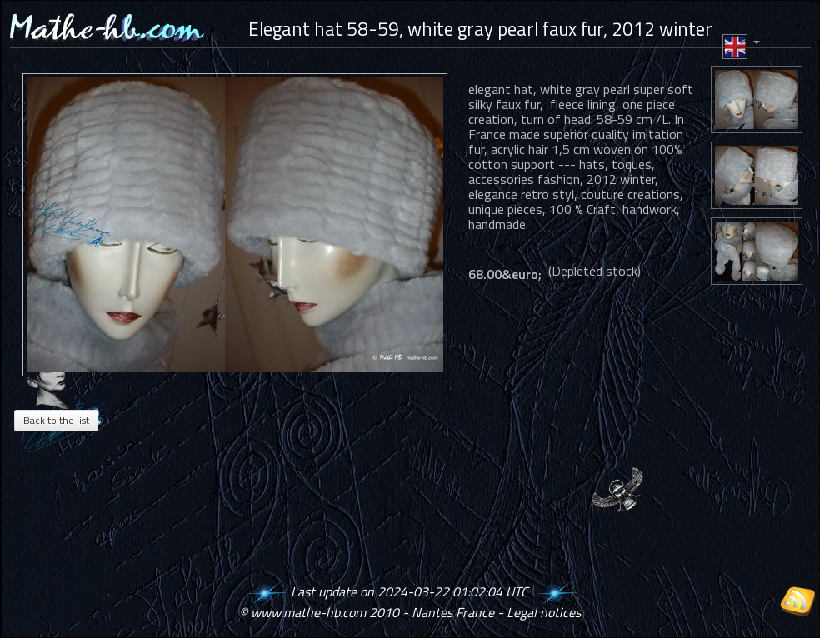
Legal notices (544, 612)
